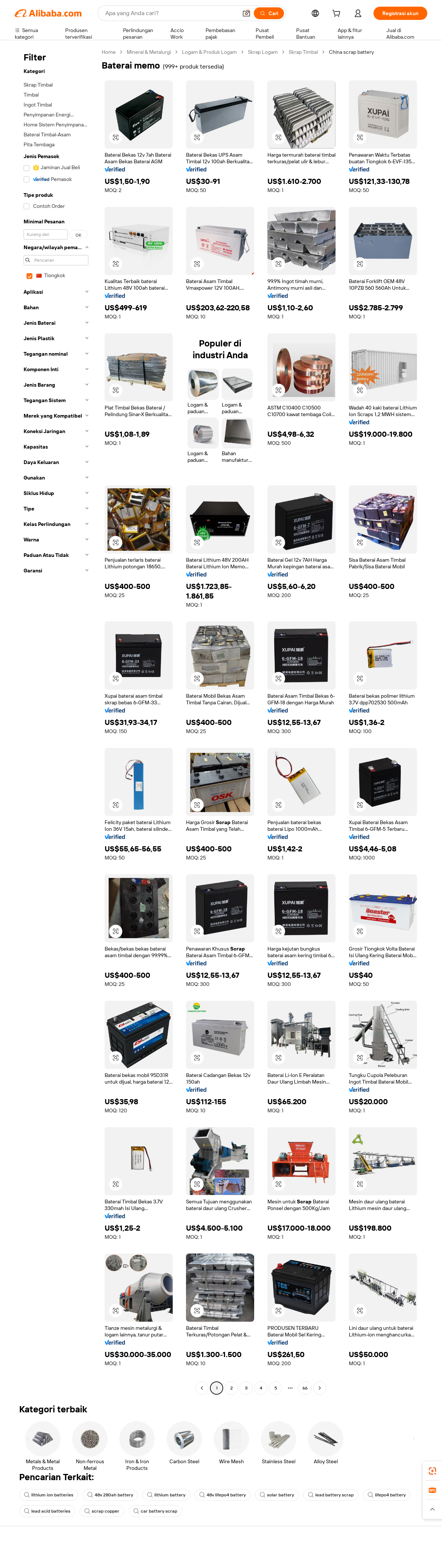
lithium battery (166, 1495)
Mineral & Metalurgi (149, 52)
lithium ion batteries (48, 1495)
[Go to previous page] (201, 1388)
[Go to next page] (319, 1388)
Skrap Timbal (303, 52)
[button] (246, 13)
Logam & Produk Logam (209, 52)
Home (109, 52)
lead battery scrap (331, 1495)
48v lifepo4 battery (222, 1495)
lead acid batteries (47, 1511)
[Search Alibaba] (170, 13)
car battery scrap (155, 1511)
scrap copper (101, 1511)
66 (305, 1388)
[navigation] (56, 721)
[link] (432, 1471)
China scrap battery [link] (351, 52)
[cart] (337, 14)
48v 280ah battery (110, 1495)
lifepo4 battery (387, 1495)
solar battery (277, 1495)
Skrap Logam (263, 52)
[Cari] (269, 13)
